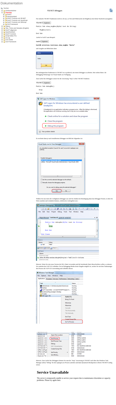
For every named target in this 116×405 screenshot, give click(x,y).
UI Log (8, 38)
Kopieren (47, 23)
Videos (8, 26)
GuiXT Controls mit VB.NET (16, 18)
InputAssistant (12, 16)
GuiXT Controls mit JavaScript (17, 20)
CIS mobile (9, 40)
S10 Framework (12, 24)
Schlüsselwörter (11, 10)
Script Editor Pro (11, 36)
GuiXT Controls (11, 34)
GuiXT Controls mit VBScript (16, 22)
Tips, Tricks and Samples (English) (17, 28)
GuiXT (9, 14)
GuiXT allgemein (11, 30)
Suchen (5, 8)
